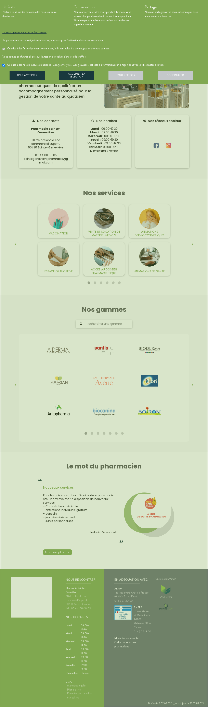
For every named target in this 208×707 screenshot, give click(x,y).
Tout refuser (129, 76)
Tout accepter (27, 76)
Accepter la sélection (78, 76)
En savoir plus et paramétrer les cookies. (24, 32)
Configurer (180, 76)
